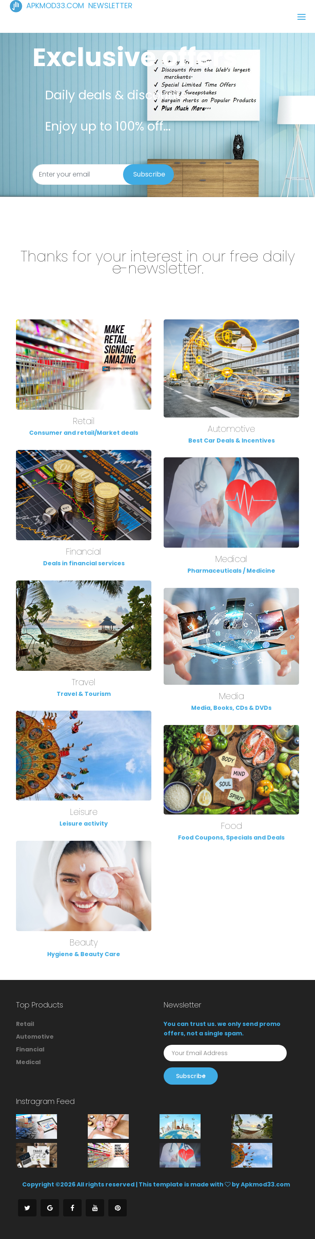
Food (231, 826)
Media (231, 696)
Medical (231, 559)
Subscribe (149, 174)
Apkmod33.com (265, 1184)
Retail (84, 421)
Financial (83, 552)
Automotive (231, 429)
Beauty (84, 942)
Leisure (84, 812)
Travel (84, 682)
